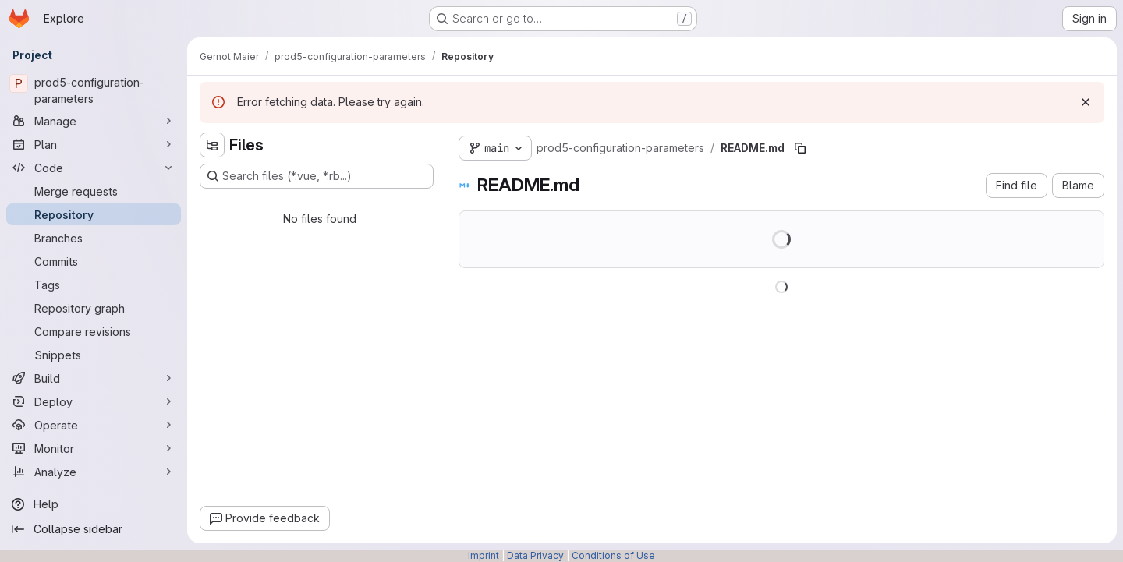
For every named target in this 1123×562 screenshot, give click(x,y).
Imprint (483, 555)
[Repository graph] (93, 308)
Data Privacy (535, 555)
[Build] (93, 378)
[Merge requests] (93, 191)
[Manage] (93, 121)
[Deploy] (93, 401)
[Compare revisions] (93, 331)
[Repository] (93, 214)
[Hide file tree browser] (212, 145)
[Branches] (93, 238)
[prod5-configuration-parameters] (93, 90)
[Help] (93, 504)
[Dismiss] (1085, 102)
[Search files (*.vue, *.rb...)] (317, 176)
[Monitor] (93, 448)
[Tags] (93, 284)
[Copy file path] (800, 148)
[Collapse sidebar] (93, 529)
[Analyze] (93, 471)
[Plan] (93, 144)
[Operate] (93, 425)
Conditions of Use (613, 555)
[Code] (93, 167)
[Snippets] (93, 355)
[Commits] (93, 261)
